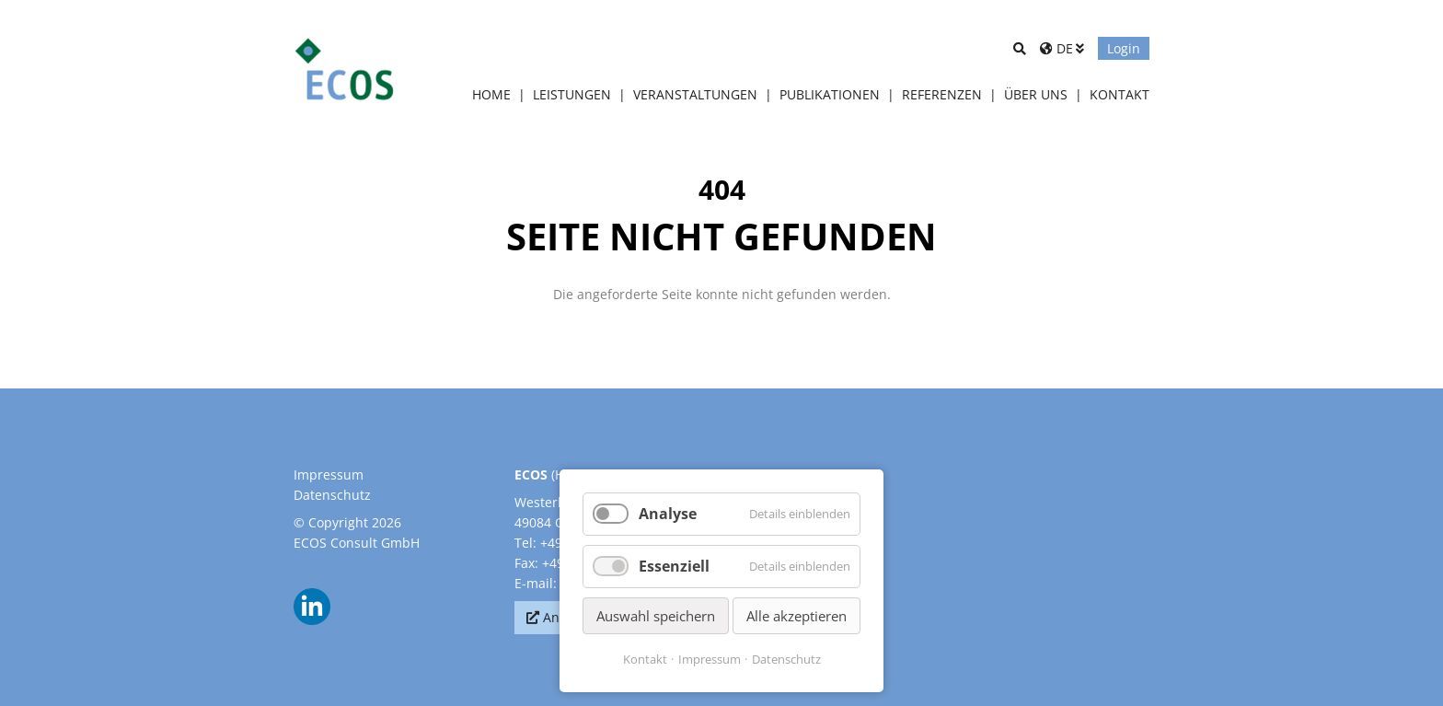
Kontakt (645, 659)
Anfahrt (566, 617)
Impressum (329, 474)
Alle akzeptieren (796, 616)
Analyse (668, 513)
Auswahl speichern (655, 616)
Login (1123, 48)
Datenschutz (332, 494)
